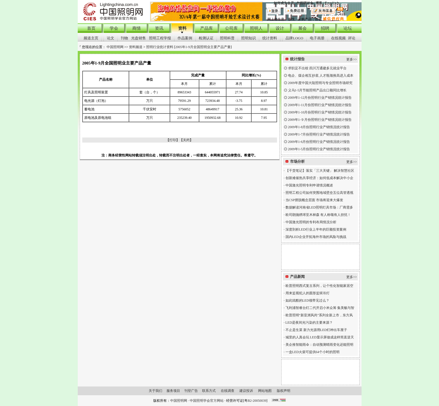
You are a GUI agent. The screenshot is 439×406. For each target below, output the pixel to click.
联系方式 (209, 391)
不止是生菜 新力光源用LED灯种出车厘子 (316, 330)
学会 (114, 28)
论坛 (347, 28)
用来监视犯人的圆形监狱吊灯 (308, 293)
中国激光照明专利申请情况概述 (309, 185)
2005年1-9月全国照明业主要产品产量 (203, 47)
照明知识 (248, 38)
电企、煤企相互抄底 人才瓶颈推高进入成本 (320, 76)
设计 (280, 28)
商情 (136, 28)
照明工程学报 (160, 38)
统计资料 (269, 38)
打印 (172, 140)
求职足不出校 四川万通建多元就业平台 (317, 68)
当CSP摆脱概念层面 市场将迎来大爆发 (314, 200)
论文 (110, 38)
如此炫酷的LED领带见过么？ (307, 300)
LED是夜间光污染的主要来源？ (309, 323)
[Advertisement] (320, 256)
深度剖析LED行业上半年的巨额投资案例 (316, 229)
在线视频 (338, 38)
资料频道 (135, 47)
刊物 (124, 38)
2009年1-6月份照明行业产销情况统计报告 (319, 142)
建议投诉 (246, 391)
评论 (351, 38)
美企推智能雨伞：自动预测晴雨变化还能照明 (319, 345)
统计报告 (297, 59)
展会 (302, 28)
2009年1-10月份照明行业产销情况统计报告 (320, 112)
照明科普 (227, 38)
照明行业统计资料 (159, 47)
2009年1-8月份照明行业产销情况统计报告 (319, 127)
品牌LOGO (294, 38)
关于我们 (155, 391)
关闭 (186, 140)
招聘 (325, 28)
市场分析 (297, 161)
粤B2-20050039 (255, 401)
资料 (182, 28)
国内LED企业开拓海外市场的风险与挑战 (316, 237)
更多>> (351, 59)
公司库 (231, 28)
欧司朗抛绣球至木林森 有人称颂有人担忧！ (318, 215)
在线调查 (227, 391)
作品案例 (185, 38)
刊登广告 (191, 391)
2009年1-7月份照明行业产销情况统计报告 (319, 134)
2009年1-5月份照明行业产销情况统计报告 (319, 149)
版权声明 (283, 391)
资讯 (159, 28)
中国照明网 (115, 47)
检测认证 (206, 38)
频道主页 (91, 38)
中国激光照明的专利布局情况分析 (311, 222)
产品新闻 (297, 276)
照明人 (256, 28)
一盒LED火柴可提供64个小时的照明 (312, 352)
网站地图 (265, 391)
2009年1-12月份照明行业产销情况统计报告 (320, 98)
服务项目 (173, 391)
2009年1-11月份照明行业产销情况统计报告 (320, 105)
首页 (91, 28)
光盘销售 (138, 38)
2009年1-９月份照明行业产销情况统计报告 (320, 120)
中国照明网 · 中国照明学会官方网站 (197, 401)
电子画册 (317, 38)
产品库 (206, 28)
